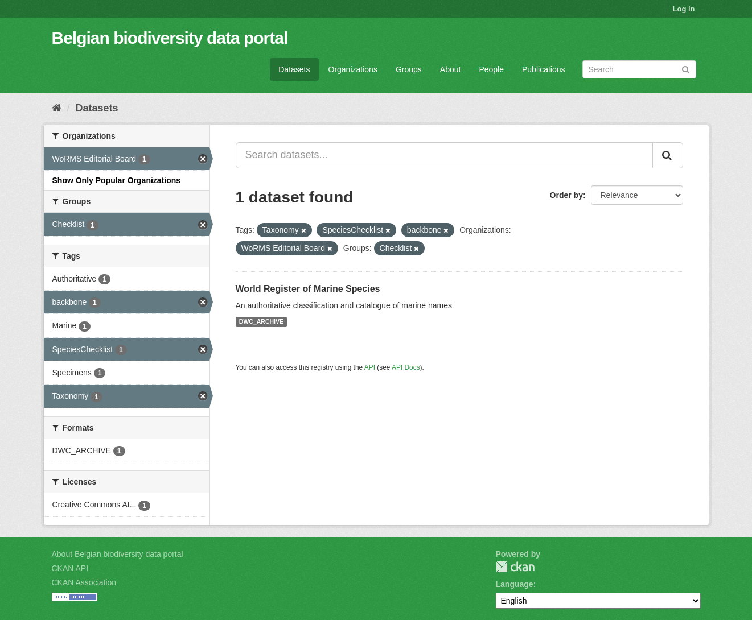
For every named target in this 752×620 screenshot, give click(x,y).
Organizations (352, 69)
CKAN (515, 567)
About (450, 69)
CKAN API (70, 568)
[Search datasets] (639, 69)
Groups (409, 69)
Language (514, 584)
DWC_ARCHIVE (261, 322)
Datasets (294, 69)
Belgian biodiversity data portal (170, 37)
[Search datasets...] (444, 155)
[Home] (56, 108)
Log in (684, 9)
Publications (543, 69)
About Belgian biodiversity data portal (117, 554)
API (369, 367)
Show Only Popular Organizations (116, 180)
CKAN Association (84, 582)
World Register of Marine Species (308, 289)
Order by (566, 195)
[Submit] (686, 68)
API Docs (406, 367)
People (491, 69)
